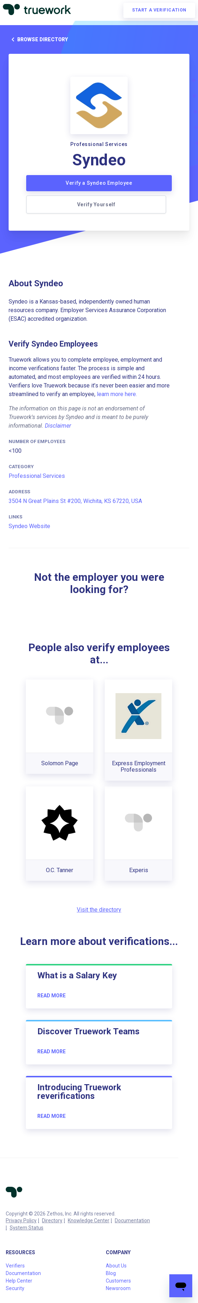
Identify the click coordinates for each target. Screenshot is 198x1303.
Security (15, 1288)
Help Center (19, 1281)
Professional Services (37, 475)
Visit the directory (99, 909)
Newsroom (118, 1288)
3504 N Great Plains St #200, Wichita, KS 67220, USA (75, 501)
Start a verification (159, 10)
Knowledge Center (88, 1220)
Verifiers (15, 1266)
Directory (52, 1220)
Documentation (132, 1220)
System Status (26, 1228)
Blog (111, 1273)
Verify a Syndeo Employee (99, 183)
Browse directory (38, 39)
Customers (118, 1281)
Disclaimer (58, 425)
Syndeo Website (29, 526)
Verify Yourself (96, 204)
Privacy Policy (21, 1220)
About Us (116, 1266)
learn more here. (117, 394)
